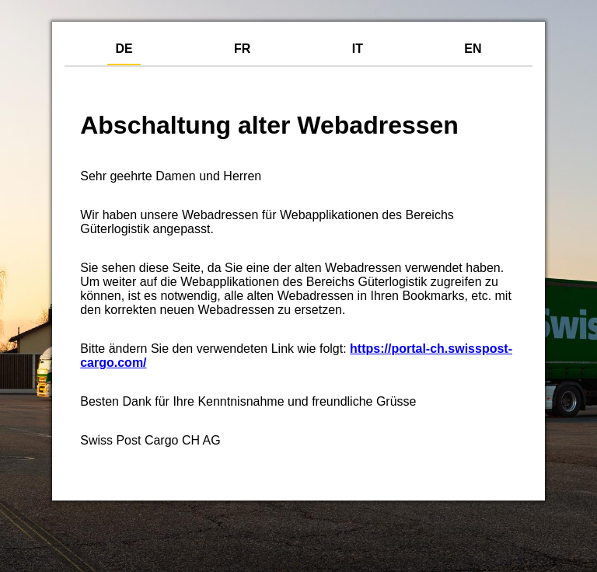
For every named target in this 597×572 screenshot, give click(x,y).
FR (242, 48)
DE (123, 48)
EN (472, 48)
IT (357, 48)
